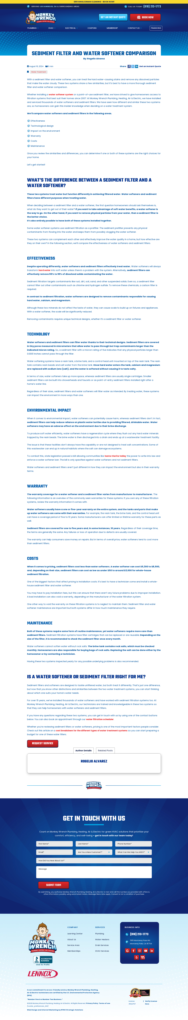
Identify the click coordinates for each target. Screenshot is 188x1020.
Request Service (42, 743)
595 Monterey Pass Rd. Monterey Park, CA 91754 (141, 942)
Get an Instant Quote (150, 66)
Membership (112, 28)
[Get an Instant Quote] (113, 17)
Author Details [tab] (83, 750)
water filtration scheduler (100, 719)
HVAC (50, 28)
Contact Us (134, 28)
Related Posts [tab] (105, 750)
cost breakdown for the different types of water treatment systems (94, 730)
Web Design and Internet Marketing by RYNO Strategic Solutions (55, 1010)
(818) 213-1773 (152, 6)
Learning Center (75, 933)
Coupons (92, 28)
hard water (45, 270)
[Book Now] (145, 17)
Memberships (73, 951)
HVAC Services (102, 951)
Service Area (73, 945)
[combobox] (94, 852)
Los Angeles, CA (48, 6)
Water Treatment (38, 72)
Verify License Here (151, 1002)
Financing (156, 28)
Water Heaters (102, 939)
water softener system (62, 94)
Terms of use (104, 1003)
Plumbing (32, 28)
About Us (71, 939)
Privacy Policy (92, 1003)
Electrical (70, 28)
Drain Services (102, 945)
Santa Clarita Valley (116, 456)
